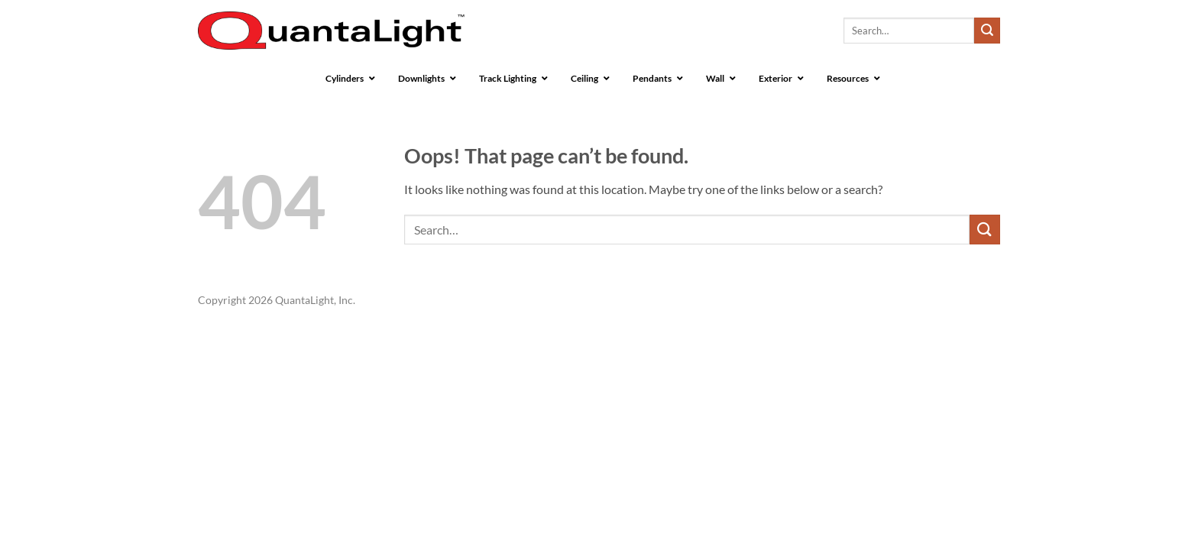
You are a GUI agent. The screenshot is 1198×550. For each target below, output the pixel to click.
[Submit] (987, 31)
